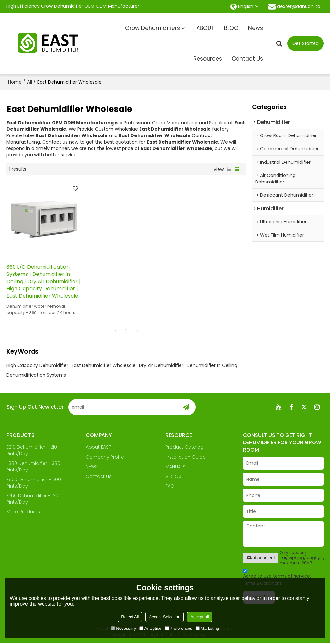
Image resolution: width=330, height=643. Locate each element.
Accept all (199, 616)
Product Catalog (184, 447)
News (255, 28)
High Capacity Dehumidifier (37, 365)
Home (15, 82)
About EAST (98, 447)
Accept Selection (164, 616)
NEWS (92, 466)
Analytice (150, 628)
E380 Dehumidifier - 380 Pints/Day (33, 466)
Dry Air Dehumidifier (161, 365)
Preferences (178, 628)
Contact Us (247, 58)
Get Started (305, 43)
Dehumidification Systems (36, 375)
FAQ (169, 486)
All (29, 82)
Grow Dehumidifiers (152, 28)
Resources (207, 58)
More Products (23, 511)
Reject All (130, 616)
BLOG (231, 28)
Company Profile (105, 457)
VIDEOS (173, 476)
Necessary (123, 628)
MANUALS (175, 466)
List (229, 169)
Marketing (207, 628)
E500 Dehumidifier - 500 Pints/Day (33, 482)
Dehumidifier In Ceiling (212, 365)
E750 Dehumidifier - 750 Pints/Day (33, 498)
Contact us (99, 476)
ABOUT (205, 28)
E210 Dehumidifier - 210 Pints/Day (31, 450)
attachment (260, 557)
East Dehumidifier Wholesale (104, 365)
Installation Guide (185, 457)
